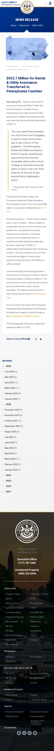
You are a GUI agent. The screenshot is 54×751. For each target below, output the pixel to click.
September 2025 (14, 426)
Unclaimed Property (15, 617)
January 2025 (12, 470)
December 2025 (13, 410)
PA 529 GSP (11, 678)
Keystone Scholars (14, 635)
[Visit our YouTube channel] (35, 733)
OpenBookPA (12, 644)
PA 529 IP (10, 673)
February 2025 (13, 464)
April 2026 (11, 382)
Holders (34, 683)
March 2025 (12, 459)
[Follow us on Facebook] (19, 733)
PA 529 (9, 626)
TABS (33, 608)
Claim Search (12, 695)
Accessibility (36, 657)
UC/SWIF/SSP (37, 612)
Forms (33, 635)
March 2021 (38, 25)
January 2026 (12, 399)
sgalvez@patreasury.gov (16, 69)
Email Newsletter (13, 612)
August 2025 (12, 431)
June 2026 (11, 371)
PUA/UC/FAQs (37, 617)
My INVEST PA (37, 678)
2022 (8, 486)
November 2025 (13, 415)
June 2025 (11, 442)
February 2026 (13, 393)
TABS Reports (12, 716)
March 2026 (12, 388)
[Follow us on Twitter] (24, 733)
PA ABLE (10, 631)
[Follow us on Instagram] (30, 733)
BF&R (33, 598)
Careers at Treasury (15, 608)
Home (13, 25)
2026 (8, 366)
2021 (8, 491)
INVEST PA (11, 640)
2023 (8, 480)
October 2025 (13, 421)
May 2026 (11, 377)
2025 (8, 404)
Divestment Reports (40, 712)
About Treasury (13, 603)
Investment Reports (15, 712)
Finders (34, 695)
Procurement (37, 603)
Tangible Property (39, 699)
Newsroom (24, 25)
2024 (8, 475)
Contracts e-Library (39, 594)
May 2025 (11, 448)
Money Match (12, 621)
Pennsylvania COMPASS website (25, 316)
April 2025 (11, 453)
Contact (34, 640)
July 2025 (11, 437)
